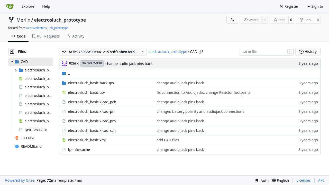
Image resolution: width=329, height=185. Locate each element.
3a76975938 (92, 63)
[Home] (10, 6)
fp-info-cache (79, 149)
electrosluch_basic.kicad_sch (92, 130)
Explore (28, 6)
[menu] (262, 180)
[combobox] (266, 51)
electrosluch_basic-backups (91, 82)
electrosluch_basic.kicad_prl (91, 111)
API (321, 180)
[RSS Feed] (232, 20)
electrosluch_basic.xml (87, 139)
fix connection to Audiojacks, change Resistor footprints (203, 92)
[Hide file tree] (12, 51)
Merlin (23, 19)
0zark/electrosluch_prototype (47, 28)
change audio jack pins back (129, 63)
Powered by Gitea (20, 180)
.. (66, 73)
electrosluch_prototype (60, 19)
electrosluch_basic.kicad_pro (92, 120)
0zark (73, 63)
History (308, 51)
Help (46, 6)
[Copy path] (201, 51)
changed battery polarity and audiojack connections (200, 111)
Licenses (303, 180)
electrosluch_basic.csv (86, 92)
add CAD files (168, 139)
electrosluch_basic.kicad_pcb (92, 101)
